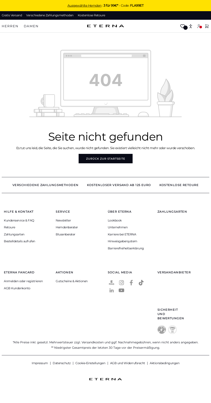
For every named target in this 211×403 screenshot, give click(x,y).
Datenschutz (62, 363)
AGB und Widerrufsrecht (128, 363)
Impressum (40, 363)
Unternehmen (118, 227)
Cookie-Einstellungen (90, 363)
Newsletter (63, 220)
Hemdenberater (67, 227)
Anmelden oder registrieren (23, 281)
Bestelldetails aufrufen (19, 241)
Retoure (9, 227)
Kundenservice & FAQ (19, 220)
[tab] (10, 26)
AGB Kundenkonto (17, 288)
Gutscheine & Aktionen (72, 281)
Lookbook (115, 220)
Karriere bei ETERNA (122, 234)
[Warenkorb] (207, 26)
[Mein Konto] (198, 26)
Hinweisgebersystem (122, 241)
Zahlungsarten (14, 234)
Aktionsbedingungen (164, 363)
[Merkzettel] (182, 26)
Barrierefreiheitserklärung (126, 248)
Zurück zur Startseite (105, 158)
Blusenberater (65, 234)
